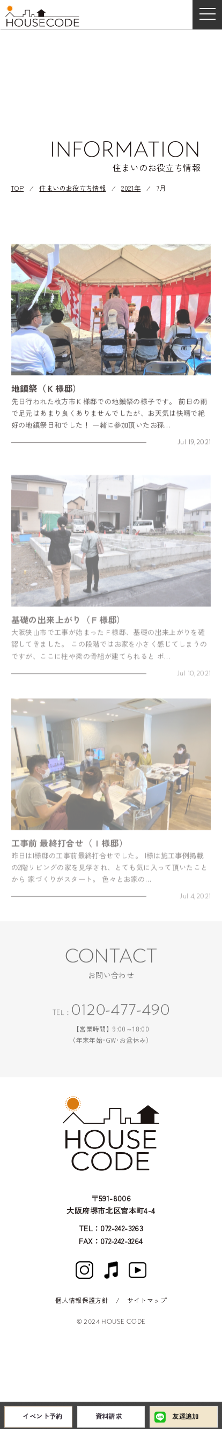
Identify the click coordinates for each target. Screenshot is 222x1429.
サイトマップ (147, 1299)
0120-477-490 (120, 1013)
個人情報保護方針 (81, 1299)
